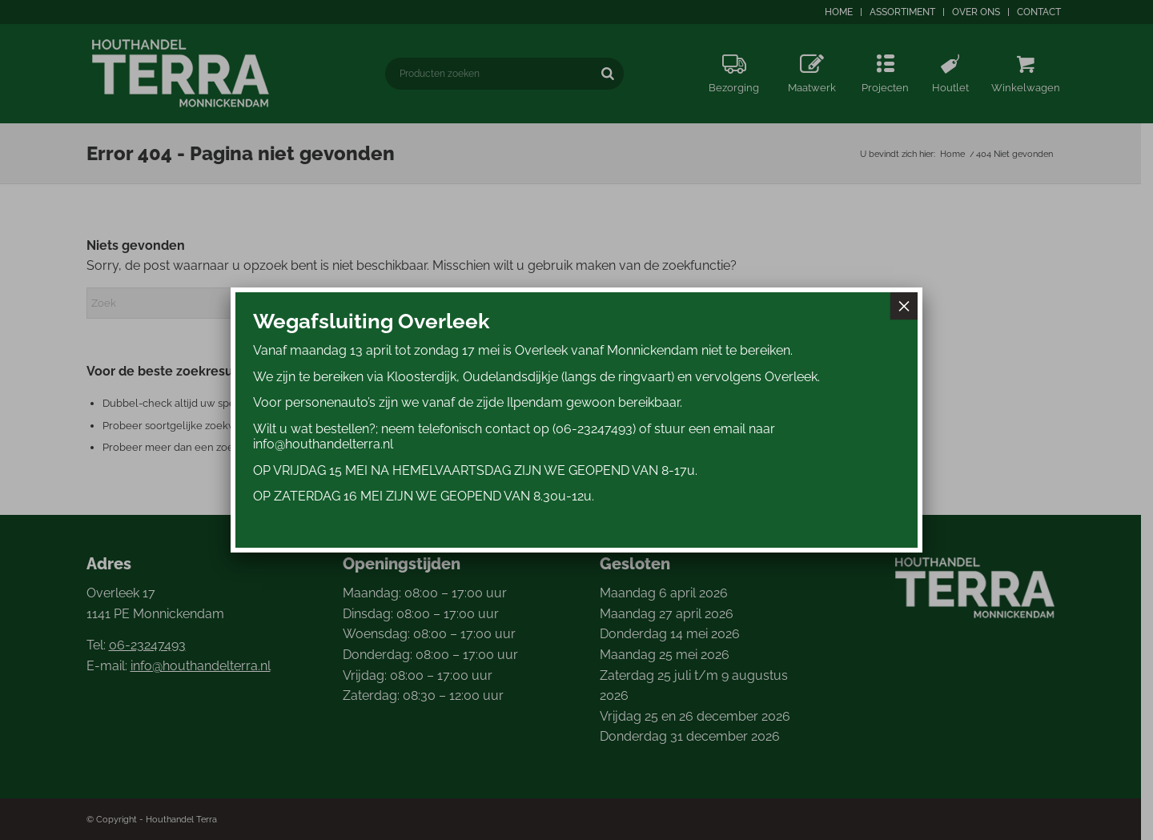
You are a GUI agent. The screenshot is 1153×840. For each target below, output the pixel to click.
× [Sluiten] (904, 306)
